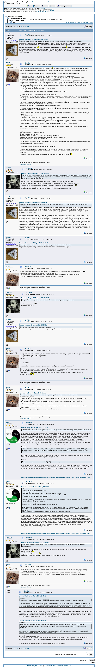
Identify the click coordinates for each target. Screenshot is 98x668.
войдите (33, 2)
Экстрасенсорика (17, 20)
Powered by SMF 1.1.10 (35, 665)
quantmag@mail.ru (42, 11)
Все (28, 26)
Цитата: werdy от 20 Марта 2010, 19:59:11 (33, 325)
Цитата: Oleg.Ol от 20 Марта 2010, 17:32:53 (33, 39)
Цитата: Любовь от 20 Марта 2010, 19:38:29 (33, 243)
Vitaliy (8, 422)
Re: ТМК (27, 34)
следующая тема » (86, 22)
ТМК (14, 22)
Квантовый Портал (15, 16)
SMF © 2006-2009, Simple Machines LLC (57, 665)
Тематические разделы (18, 18)
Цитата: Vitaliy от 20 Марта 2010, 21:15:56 (35, 542)
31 (25, 26)
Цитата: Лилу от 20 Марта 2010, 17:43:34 (34, 427)
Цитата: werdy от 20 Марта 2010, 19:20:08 (33, 202)
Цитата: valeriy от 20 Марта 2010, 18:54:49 (35, 173)
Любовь (9, 168)
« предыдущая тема (73, 22)
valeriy (8, 34)
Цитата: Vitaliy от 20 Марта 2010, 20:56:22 (32, 596)
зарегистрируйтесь (45, 2)
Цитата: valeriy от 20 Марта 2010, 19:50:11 (35, 298)
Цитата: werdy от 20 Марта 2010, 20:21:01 (33, 393)
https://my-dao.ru (25, 164)
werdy (8, 62)
